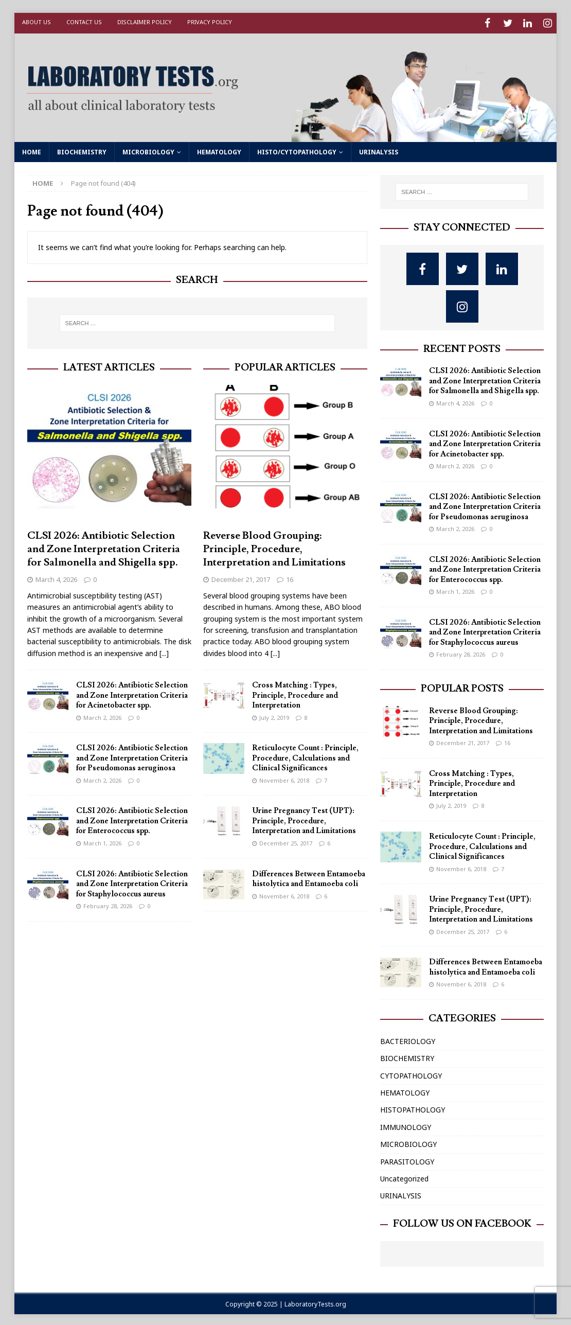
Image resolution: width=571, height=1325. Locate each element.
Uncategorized (404, 1176)
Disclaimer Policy (144, 22)
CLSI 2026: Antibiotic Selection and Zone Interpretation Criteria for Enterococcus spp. (132, 819)
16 (289, 576)
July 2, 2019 (274, 715)
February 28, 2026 (107, 903)
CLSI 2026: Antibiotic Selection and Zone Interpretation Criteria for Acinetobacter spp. (132, 693)
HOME (31, 149)
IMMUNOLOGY (405, 1124)
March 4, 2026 (56, 576)
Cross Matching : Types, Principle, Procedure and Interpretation (295, 693)
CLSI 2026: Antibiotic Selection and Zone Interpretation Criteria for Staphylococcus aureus (132, 881)
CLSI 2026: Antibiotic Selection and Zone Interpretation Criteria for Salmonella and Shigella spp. (103, 546)
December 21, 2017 (240, 576)
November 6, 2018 (284, 778)
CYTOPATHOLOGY (411, 1073)
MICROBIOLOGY (148, 149)
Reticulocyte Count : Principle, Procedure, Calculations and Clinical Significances (305, 756)
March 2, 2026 (102, 715)
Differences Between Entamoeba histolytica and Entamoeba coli (308, 877)
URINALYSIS (378, 149)
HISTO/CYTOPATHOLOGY (296, 149)
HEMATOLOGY (219, 149)
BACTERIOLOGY (407, 1039)
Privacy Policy (209, 22)
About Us (36, 22)
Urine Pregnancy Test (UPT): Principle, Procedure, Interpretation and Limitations (304, 819)
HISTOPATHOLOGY (412, 1107)
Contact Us (84, 22)
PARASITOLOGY (407, 1159)
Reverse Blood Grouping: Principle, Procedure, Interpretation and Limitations (274, 546)
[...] (164, 651)
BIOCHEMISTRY (81, 149)
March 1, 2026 (102, 840)
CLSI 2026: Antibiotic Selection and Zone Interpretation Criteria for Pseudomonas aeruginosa (132, 756)
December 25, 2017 (285, 840)
